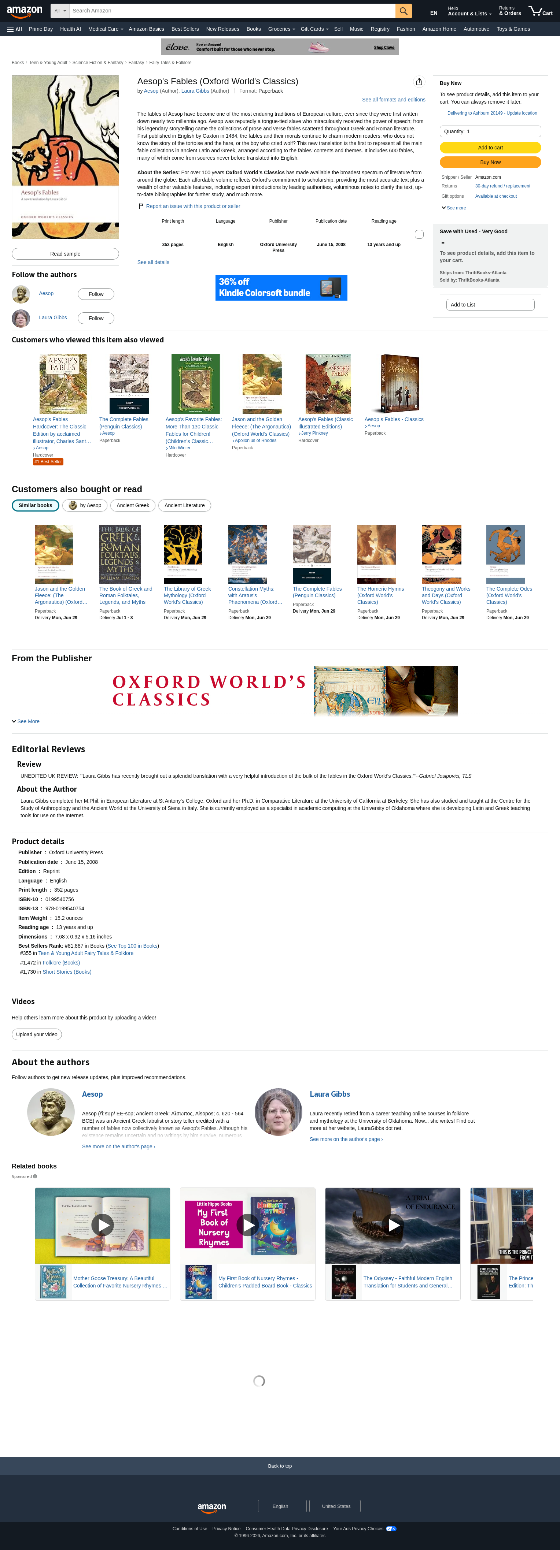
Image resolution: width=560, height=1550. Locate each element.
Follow (96, 294)
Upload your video (37, 1034)
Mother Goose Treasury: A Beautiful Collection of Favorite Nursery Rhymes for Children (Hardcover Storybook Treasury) (121, 1282)
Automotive (476, 29)
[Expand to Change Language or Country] (301, 1506)
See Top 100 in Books (133, 946)
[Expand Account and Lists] (490, 14)
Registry (380, 29)
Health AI (70, 29)
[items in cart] (540, 11)
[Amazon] (25, 11)
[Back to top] (280, 1473)
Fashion (406, 29)
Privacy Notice (227, 1528)
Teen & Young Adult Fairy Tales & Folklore (86, 953)
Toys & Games (513, 29)
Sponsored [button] (25, 1176)
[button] (14, 29)
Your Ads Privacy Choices (358, 1528)
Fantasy (136, 62)
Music (357, 29)
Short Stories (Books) (67, 972)
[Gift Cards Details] (327, 29)
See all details (153, 262)
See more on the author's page (117, 1146)
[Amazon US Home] (212, 1509)
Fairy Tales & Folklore (171, 62)
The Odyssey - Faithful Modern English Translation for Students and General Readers (408, 1282)
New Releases (222, 29)
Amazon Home (440, 29)
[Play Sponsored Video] (102, 1225)
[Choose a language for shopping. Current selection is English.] (277, 1506)
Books (254, 29)
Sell (338, 29)
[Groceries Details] (293, 29)
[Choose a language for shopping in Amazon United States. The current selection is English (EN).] (428, 11)
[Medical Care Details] (122, 29)
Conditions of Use (190, 1528)
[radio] (35, 505)
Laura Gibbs (195, 91)
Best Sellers (185, 29)
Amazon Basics (146, 29)
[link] (63, 430)
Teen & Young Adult (48, 62)
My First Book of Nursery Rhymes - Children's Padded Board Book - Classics (265, 1282)
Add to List (463, 305)
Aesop (151, 91)
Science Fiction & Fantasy (98, 62)
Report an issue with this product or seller (188, 206)
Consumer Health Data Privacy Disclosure (287, 1528)
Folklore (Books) (61, 963)
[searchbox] (232, 11)
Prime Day (41, 29)
